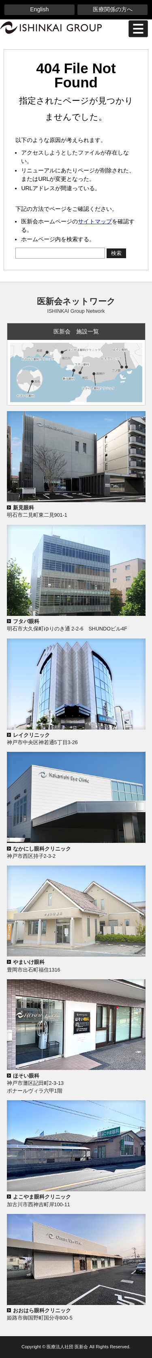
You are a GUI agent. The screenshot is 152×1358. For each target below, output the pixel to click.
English (39, 9)
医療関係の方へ (113, 9)
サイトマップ (95, 221)
